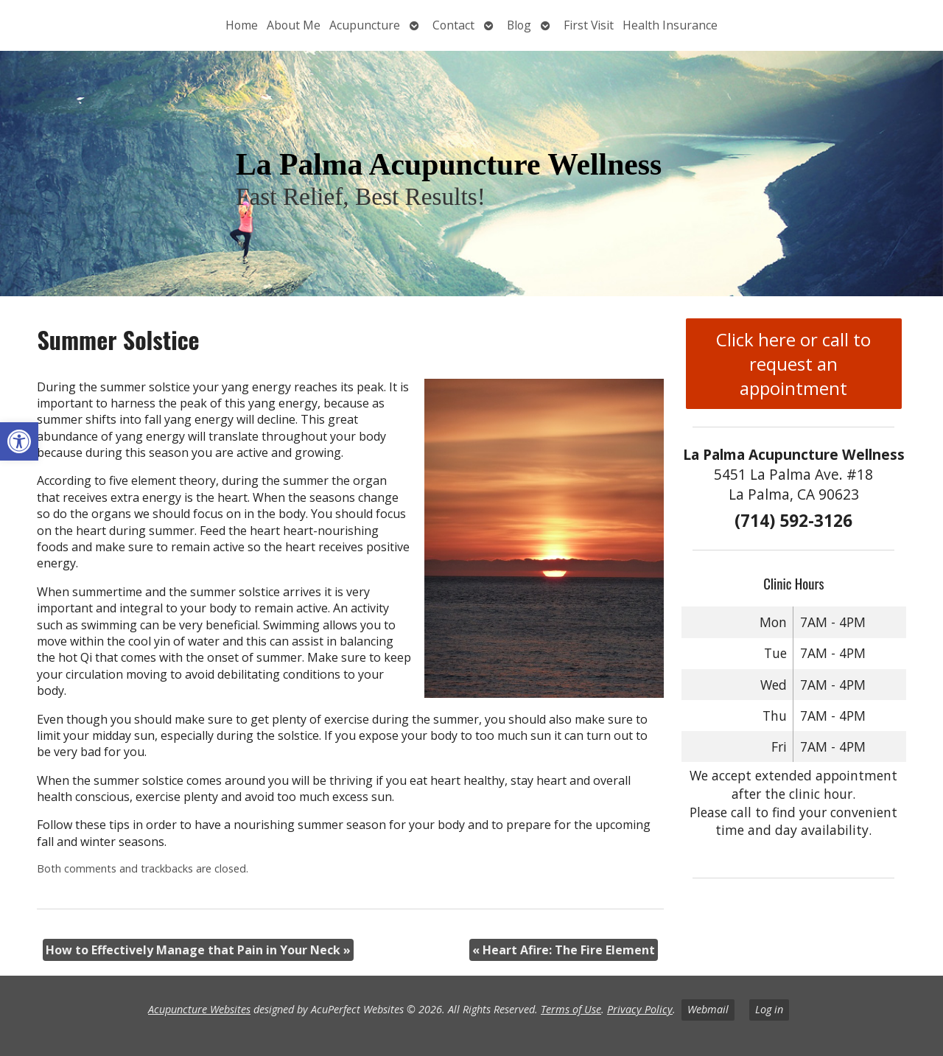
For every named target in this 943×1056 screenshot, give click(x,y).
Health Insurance (670, 25)
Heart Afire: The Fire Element (563, 950)
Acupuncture (364, 25)
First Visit (589, 25)
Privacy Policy (640, 1009)
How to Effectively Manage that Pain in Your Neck (198, 950)
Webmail (708, 1009)
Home (241, 25)
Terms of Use (571, 1009)
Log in (769, 1009)
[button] (19, 441)
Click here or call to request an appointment (793, 363)
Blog (519, 25)
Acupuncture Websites (199, 1009)
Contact (453, 25)
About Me (293, 25)
